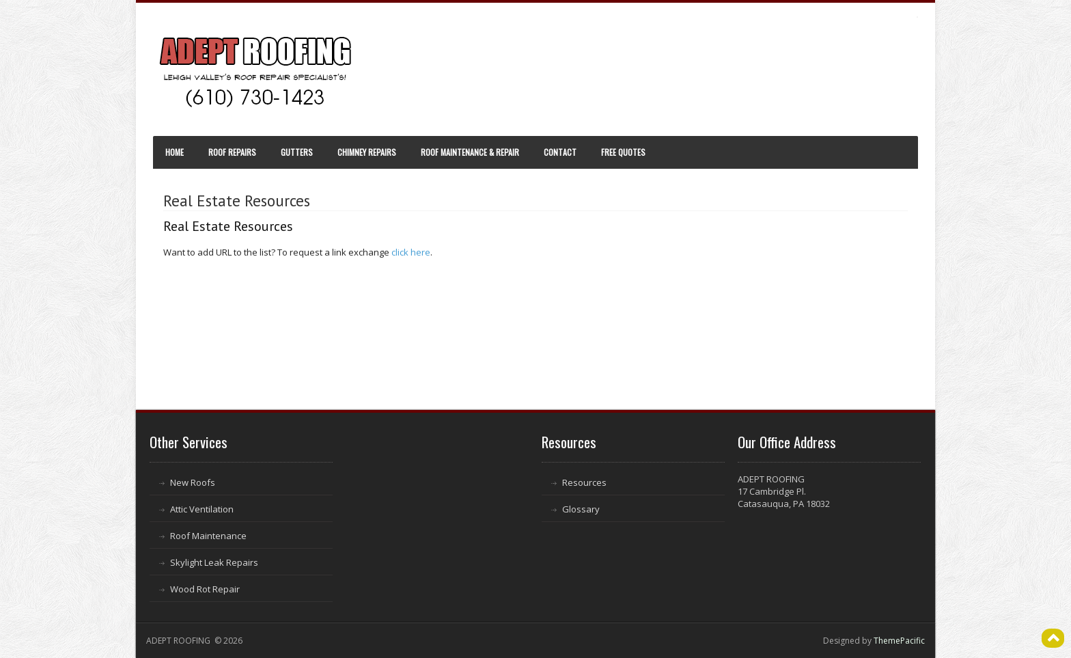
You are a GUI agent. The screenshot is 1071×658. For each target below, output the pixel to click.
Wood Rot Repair (205, 589)
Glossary (581, 509)
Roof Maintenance (208, 536)
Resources (584, 482)
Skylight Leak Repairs (214, 562)
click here (410, 252)
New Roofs (192, 482)
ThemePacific (899, 640)
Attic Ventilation (202, 509)
